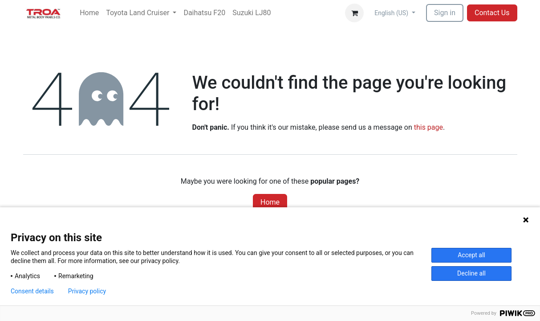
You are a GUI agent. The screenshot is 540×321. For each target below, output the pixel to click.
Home (270, 202)
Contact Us (492, 12)
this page (428, 127)
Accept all (471, 255)
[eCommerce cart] (354, 13)
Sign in (444, 12)
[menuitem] (89, 13)
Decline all (471, 273)
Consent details (32, 291)
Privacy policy (87, 291)
